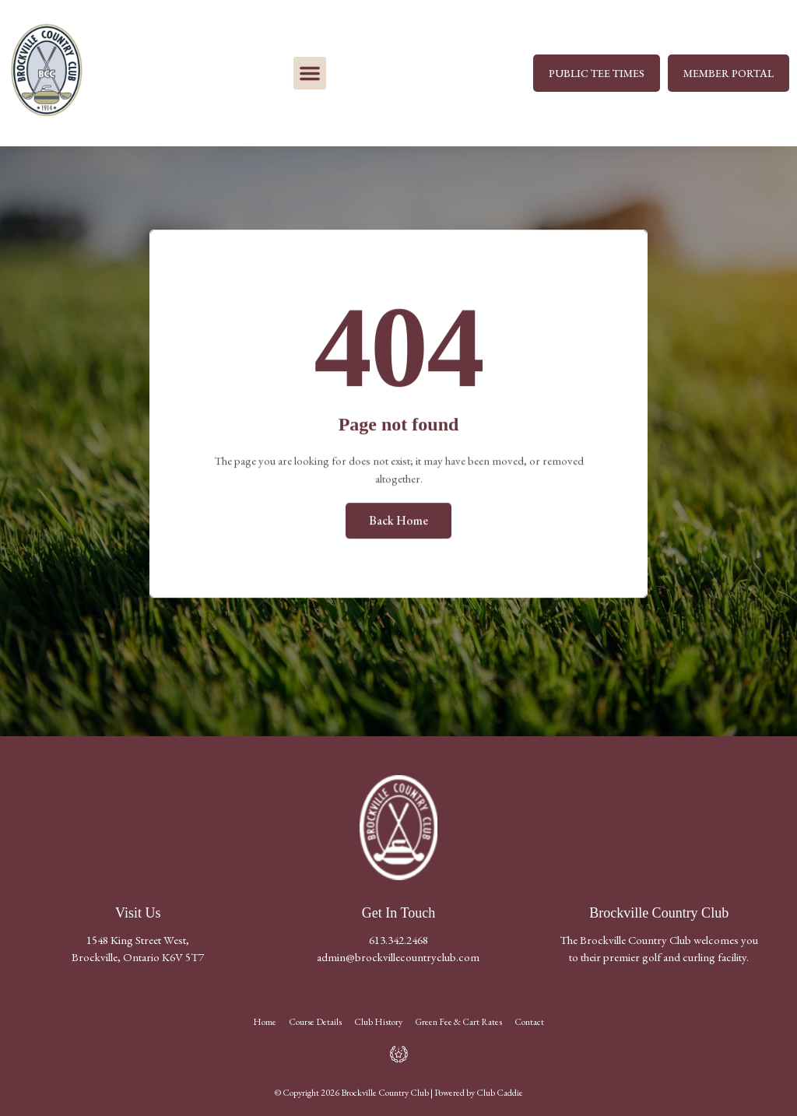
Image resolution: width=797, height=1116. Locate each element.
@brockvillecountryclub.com (412, 956)
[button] (309, 73)
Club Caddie (499, 1092)
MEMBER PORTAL (728, 73)
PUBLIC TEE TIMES (596, 73)
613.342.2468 (398, 939)
